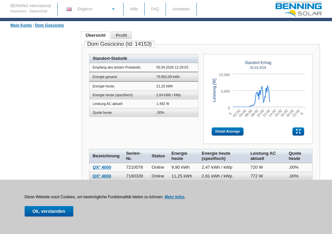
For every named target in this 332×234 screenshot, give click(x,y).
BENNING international (30, 6)
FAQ (155, 9)
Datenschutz (39, 11)
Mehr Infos (174, 197)
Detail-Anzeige (227, 131)
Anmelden (181, 9)
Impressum (18, 11)
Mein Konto (21, 25)
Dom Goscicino (49, 25)
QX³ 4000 (102, 167)
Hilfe (134, 9)
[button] (90, 9)
